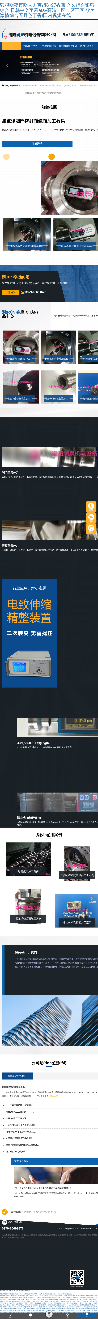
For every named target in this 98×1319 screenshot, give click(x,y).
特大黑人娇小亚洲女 (11, 1299)
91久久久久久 (19, 1308)
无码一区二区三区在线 (6, 1301)
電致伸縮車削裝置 (47, 85)
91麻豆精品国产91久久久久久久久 (71, 1301)
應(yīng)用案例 (86, 46)
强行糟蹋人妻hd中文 (9, 1297)
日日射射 (84, 1307)
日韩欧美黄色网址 (47, 1303)
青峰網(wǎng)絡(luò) (16, 1237)
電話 (91, 507)
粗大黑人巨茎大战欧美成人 (57, 1307)
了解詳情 (37, 143)
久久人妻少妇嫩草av (72, 1303)
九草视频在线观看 (57, 1308)
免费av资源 (75, 1308)
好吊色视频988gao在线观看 (87, 1308)
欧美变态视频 (93, 1299)
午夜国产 (81, 1303)
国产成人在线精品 (26, 1310)
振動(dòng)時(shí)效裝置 (66, 85)
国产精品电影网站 (31, 1307)
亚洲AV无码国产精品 (18, 1305)
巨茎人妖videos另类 (88, 1310)
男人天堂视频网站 (59, 1310)
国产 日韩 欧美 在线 (39, 1310)
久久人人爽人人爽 (82, 1299)
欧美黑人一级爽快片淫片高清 (35, 1301)
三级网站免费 (21, 1295)
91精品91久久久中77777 (32, 1299)
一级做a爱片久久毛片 (19, 1307)
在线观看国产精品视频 (88, 1305)
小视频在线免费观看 (20, 1301)
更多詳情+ (54, 1096)
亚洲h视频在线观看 (45, 1299)
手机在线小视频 (20, 1297)
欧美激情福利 (59, 1305)
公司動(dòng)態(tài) (68, 46)
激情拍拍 (13, 1295)
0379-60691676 (13, 1228)
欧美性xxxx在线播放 (15, 1310)
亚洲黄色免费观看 (45, 1308)
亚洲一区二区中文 (78, 1297)
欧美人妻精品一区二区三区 (33, 1295)
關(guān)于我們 (30, 46)
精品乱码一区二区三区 (32, 1297)
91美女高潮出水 (28, 1308)
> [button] (52, 156)
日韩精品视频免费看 (70, 1295)
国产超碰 (37, 1308)
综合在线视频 (67, 1308)
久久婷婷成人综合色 (75, 1305)
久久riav (66, 1305)
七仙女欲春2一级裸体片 (88, 1301)
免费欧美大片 (90, 1295)
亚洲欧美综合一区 (42, 1307)
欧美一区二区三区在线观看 (73, 1307)
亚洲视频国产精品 (9, 1308)
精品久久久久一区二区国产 (52, 1301)
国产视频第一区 (47, 1295)
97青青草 (69, 1297)
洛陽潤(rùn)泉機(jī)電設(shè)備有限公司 (40, 1212)
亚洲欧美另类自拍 (71, 1299)
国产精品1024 (53, 1297)
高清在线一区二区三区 (31, 1305)
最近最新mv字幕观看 (22, 1303)
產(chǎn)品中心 (49, 46)
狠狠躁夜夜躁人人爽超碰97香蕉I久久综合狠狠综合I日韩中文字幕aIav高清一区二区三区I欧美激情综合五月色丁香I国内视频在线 (47, 10)
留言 (91, 529)
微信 (91, 518)
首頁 (11, 46)
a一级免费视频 (80, 1295)
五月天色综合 (44, 1297)
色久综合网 (21, 1299)
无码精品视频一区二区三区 (46, 1305)
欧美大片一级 (62, 1297)
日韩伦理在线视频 (57, 1295)
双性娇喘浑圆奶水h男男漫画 (73, 1310)
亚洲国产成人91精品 (36, 1303)
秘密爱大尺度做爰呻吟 (58, 1299)
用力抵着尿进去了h (59, 1303)
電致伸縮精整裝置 (29, 85)
